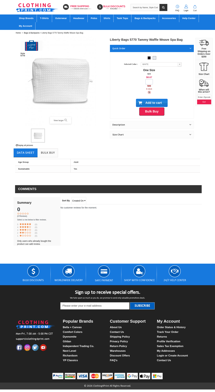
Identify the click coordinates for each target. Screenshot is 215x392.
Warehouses (118, 350)
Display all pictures (24, 145)
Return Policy (118, 346)
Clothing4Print (101, 386)
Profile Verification (168, 341)
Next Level (69, 350)
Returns (162, 336)
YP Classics (70, 360)
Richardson (70, 355)
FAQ (177, 10)
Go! (204, 102)
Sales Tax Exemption (170, 346)
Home (18, 33)
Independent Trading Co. (78, 346)
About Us (116, 327)
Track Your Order (167, 331)
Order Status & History (171, 327)
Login (186, 10)
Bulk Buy (48, 152)
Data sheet (25, 152)
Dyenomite (70, 336)
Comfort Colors (72, 331)
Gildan (67, 341)
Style (23, 53)
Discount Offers (120, 355)
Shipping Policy (120, 336)
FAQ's (113, 360)
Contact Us (117, 331)
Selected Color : (131, 64)
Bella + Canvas (72, 327)
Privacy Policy (119, 341)
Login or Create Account (172, 355)
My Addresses (166, 350)
